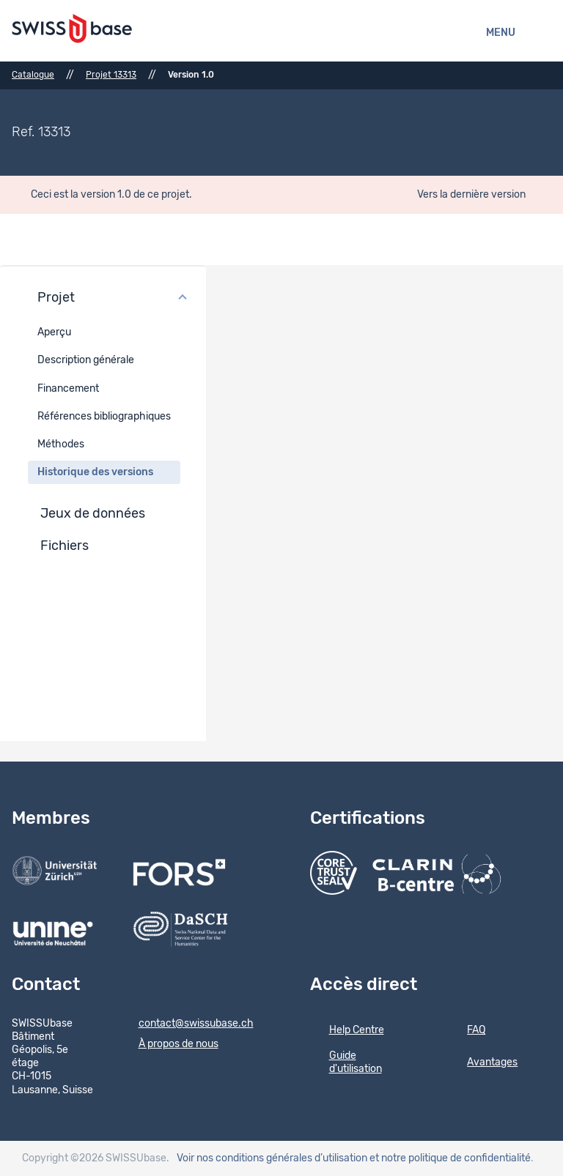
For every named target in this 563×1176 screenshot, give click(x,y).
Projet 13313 (111, 74)
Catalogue (33, 74)
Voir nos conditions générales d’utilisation (272, 1158)
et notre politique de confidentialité (450, 1158)
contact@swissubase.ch (186, 1024)
